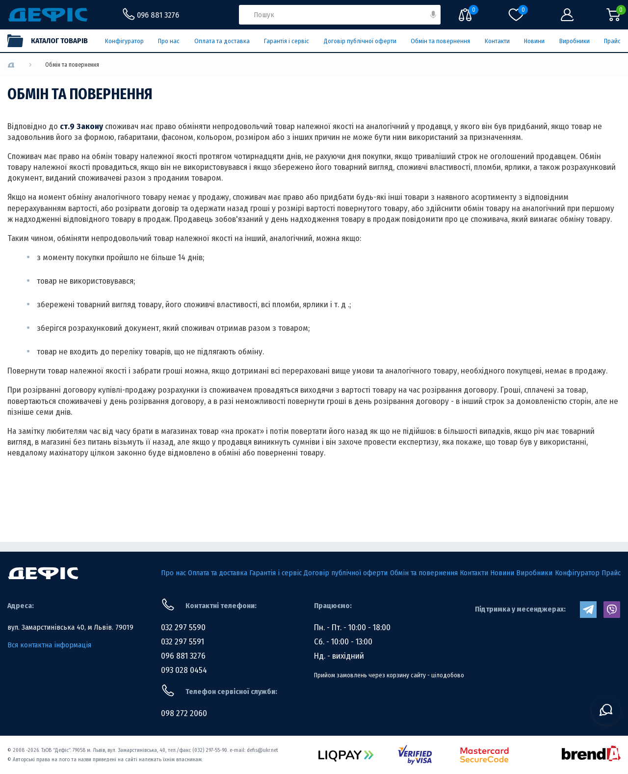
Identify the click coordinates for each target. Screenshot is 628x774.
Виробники (574, 41)
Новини (534, 41)
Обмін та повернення (440, 41)
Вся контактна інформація (49, 645)
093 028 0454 (184, 670)
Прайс (612, 41)
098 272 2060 (184, 713)
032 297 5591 (182, 641)
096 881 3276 (183, 656)
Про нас (169, 41)
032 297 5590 (183, 627)
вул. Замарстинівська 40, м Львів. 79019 (70, 627)
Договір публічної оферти (360, 41)
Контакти (497, 41)
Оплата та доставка (222, 41)
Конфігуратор (124, 41)
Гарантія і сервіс (286, 41)
